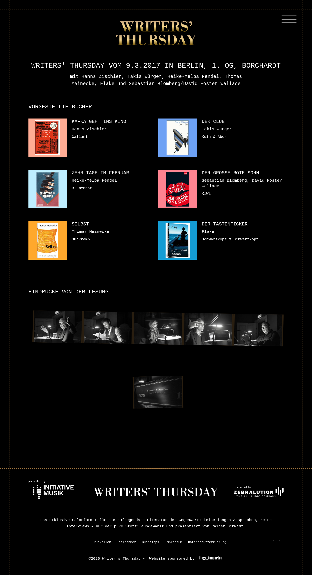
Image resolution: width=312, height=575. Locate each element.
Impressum (173, 542)
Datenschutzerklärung (207, 542)
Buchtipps (150, 542)
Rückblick (102, 542)
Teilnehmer (126, 542)
